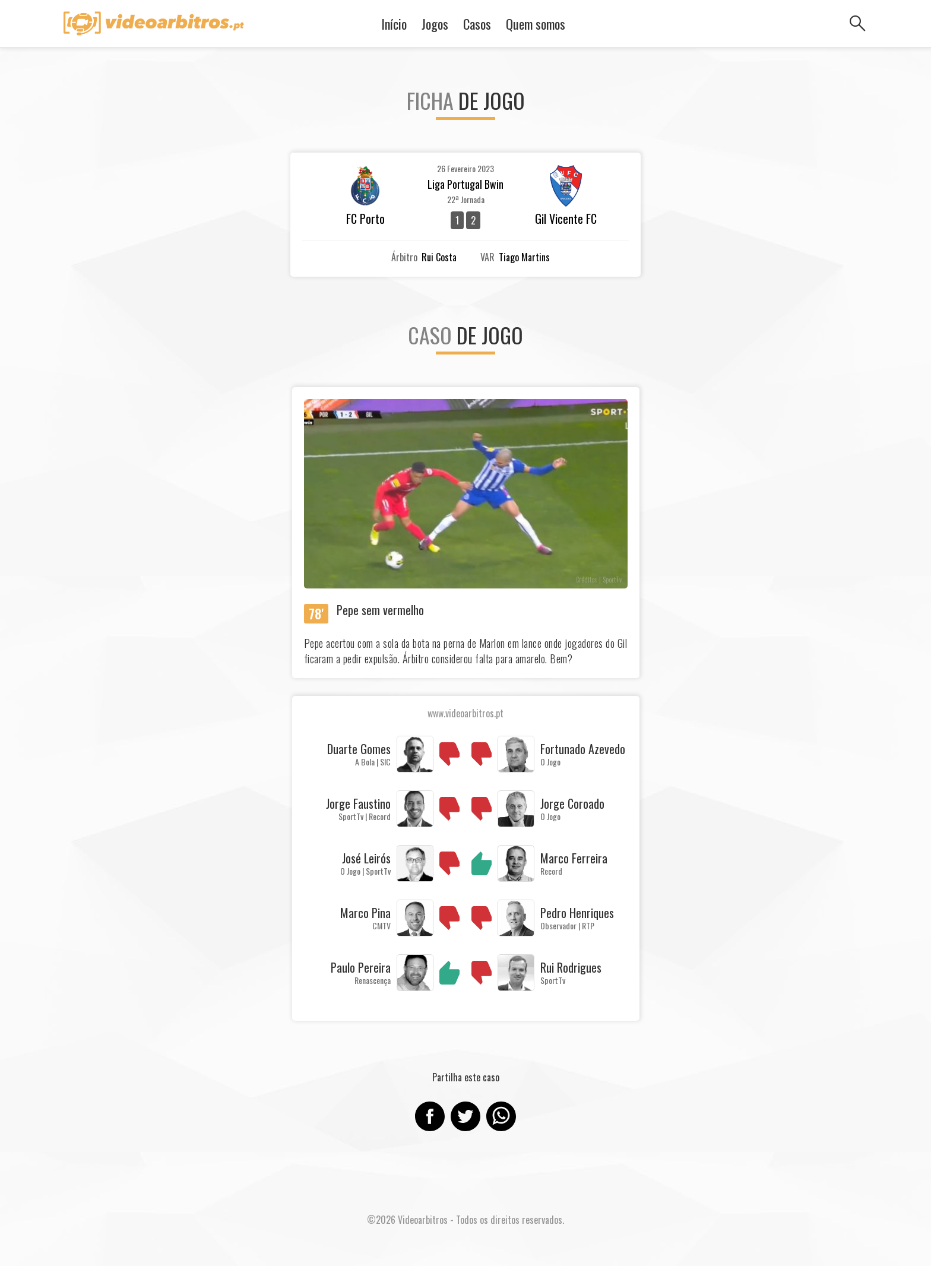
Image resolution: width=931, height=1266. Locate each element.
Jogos (435, 23)
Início (394, 23)
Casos (477, 23)
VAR (487, 257)
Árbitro (404, 257)
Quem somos (535, 23)
